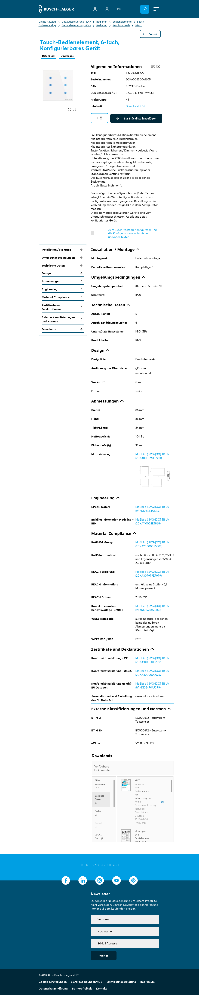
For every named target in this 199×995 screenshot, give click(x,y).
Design (63, 274)
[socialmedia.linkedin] (82, 881)
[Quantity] (99, 118)
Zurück (150, 34)
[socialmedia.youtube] (116, 881)
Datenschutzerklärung (53, 989)
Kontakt (101, 989)
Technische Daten (63, 266)
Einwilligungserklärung (121, 982)
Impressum (147, 982)
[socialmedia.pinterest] (133, 881)
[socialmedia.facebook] (66, 881)
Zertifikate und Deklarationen (63, 307)
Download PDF (135, 106)
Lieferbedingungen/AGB (86, 982)
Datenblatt (49, 56)
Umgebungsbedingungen (63, 258)
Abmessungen (63, 281)
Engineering (63, 289)
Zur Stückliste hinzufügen (136, 119)
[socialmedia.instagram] (99, 881)
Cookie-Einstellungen (53, 982)
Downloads (70, 56)
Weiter (103, 956)
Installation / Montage (63, 250)
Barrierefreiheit (82, 989)
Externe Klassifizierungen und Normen (63, 319)
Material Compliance (63, 297)
